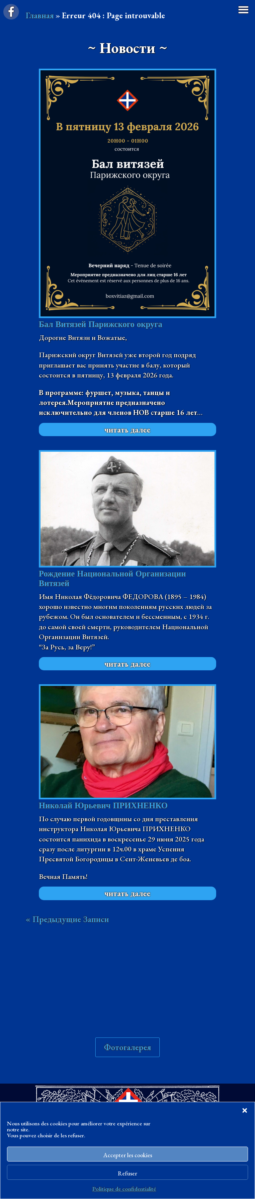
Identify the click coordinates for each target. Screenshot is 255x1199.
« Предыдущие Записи (67, 919)
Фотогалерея (127, 1047)
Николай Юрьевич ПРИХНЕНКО (103, 805)
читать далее (127, 429)
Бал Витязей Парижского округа (100, 324)
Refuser (127, 1173)
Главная (40, 15)
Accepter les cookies (127, 1155)
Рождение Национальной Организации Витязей (112, 578)
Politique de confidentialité (124, 1188)
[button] (244, 1110)
